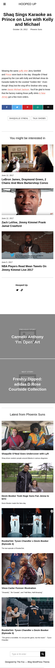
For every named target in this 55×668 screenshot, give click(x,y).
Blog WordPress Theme (38, 662)
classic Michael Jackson (18, 89)
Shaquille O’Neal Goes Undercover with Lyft (25, 453)
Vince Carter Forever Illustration (19, 588)
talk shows (39, 118)
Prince (9, 74)
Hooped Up (22, 285)
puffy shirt (23, 71)
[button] (42, 654)
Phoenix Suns (36, 29)
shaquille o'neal (18, 118)
